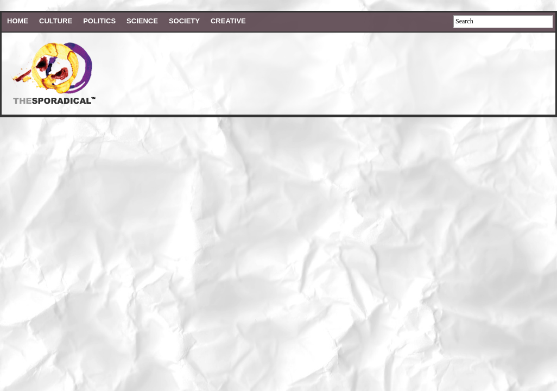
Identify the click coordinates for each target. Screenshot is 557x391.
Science (142, 21)
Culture (55, 21)
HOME (17, 21)
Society (184, 21)
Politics (99, 21)
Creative (228, 21)
